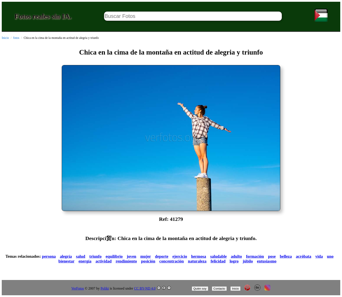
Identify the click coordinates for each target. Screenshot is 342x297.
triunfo (95, 256)
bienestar (66, 261)
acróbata (303, 256)
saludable (218, 256)
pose (272, 256)
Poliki (105, 288)
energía (85, 261)
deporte (161, 256)
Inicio (5, 37)
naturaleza (197, 261)
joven (131, 256)
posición (148, 261)
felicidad (218, 261)
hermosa (198, 256)
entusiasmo (266, 261)
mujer (145, 256)
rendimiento (126, 261)
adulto (236, 256)
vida (319, 256)
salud (80, 256)
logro (234, 261)
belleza (286, 256)
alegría (66, 256)
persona (49, 256)
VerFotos (77, 288)
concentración (171, 261)
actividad (104, 261)
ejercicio (180, 256)
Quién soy (200, 288)
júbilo (248, 261)
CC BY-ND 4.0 (145, 288)
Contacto (219, 288)
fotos (16, 37)
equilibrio (114, 256)
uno (330, 256)
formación (255, 256)
